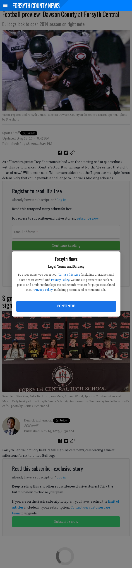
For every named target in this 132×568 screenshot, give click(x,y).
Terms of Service (69, 275)
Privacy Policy (60, 280)
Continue (66, 306)
